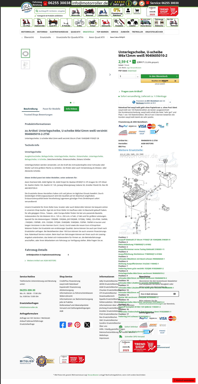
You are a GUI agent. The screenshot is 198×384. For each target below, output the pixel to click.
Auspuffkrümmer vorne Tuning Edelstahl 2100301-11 (141, 249)
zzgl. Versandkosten (134, 68)
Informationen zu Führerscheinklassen (76, 293)
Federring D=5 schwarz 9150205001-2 (134, 316)
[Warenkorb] (137, 11)
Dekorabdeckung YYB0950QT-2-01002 (134, 244)
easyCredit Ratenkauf (69, 284)
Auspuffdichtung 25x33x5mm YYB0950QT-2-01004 (140, 254)
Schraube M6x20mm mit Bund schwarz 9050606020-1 (141, 259)
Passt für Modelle (51, 108)
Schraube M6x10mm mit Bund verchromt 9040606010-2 (142, 278)
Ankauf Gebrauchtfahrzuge (31, 321)
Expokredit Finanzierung (70, 287)
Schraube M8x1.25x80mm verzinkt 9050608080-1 (139, 283)
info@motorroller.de (90, 3)
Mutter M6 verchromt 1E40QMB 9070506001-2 (138, 297)
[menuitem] (28, 31)
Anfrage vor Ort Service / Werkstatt (35, 318)
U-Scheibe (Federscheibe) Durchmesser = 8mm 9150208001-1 (144, 311)
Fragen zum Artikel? (131, 91)
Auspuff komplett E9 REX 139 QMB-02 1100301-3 (139, 307)
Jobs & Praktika (66, 302)
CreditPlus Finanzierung (70, 281)
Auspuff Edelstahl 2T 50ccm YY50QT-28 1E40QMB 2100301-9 (144, 239)
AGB (61, 311)
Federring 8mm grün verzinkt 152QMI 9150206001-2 (141, 268)
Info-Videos (71, 108)
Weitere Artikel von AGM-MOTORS (40, 260)
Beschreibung (31, 108)
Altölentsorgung (67, 290)
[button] (160, 82)
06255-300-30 (27, 290)
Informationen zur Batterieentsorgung (76, 299)
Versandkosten (93, 375)
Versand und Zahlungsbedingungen (75, 308)
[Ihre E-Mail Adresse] (155, 293)
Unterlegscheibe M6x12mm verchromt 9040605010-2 (141, 273)
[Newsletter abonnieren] (175, 293)
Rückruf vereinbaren (184, 380)
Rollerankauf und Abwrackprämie (74, 305)
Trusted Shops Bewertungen (38, 114)
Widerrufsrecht (66, 296)
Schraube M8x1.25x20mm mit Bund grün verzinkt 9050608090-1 (146, 287)
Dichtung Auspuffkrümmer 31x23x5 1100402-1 (138, 263)
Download (132, 70)
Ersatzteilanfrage (27, 324)
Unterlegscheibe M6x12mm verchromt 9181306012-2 (141, 302)
